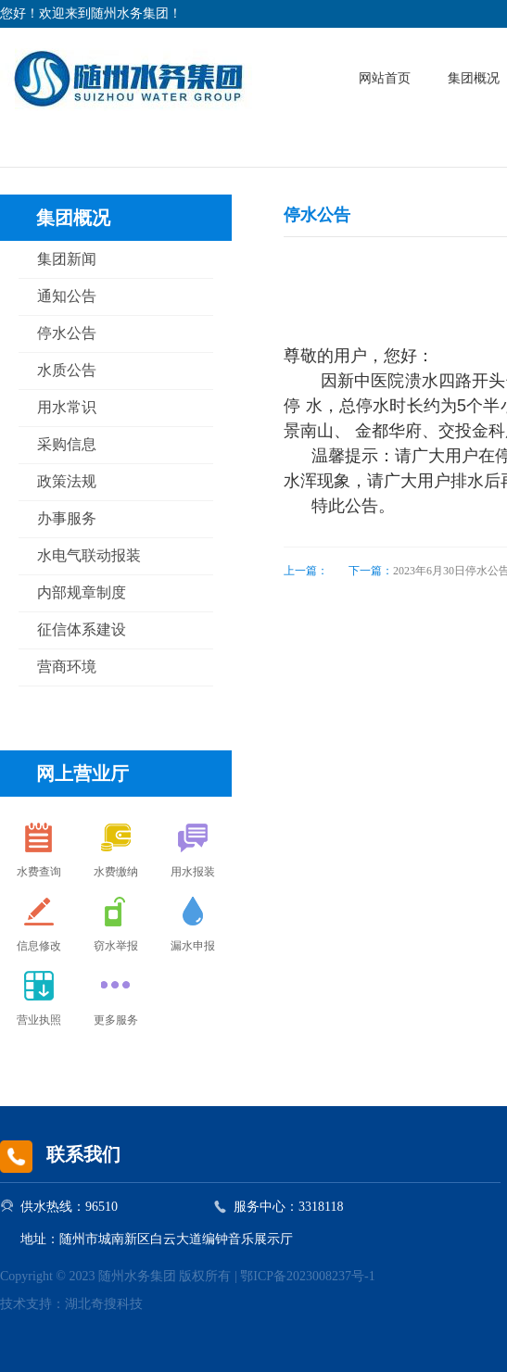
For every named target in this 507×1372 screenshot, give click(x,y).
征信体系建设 (81, 629)
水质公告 (66, 370)
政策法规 (66, 481)
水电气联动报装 (89, 555)
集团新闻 (66, 259)
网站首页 (385, 78)
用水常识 (66, 407)
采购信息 (66, 444)
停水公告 (66, 333)
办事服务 (66, 518)
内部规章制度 (81, 592)
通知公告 (66, 296)
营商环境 (66, 666)
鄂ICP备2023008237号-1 (307, 1276)
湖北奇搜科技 (104, 1304)
